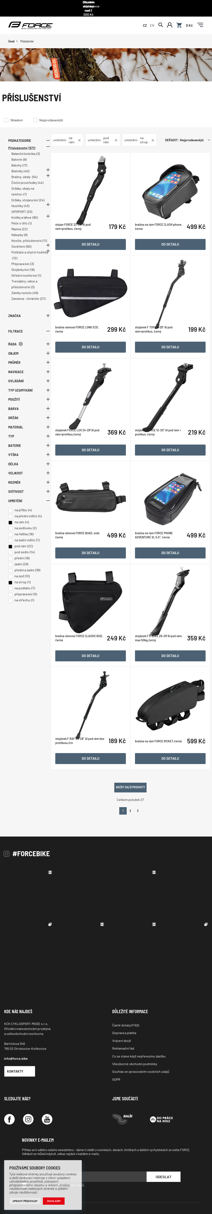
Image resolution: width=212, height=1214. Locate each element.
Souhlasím (55, 1200)
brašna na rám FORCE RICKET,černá (160, 745)
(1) (30, 221)
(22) (24, 227)
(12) (14, 256)
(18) (32, 267)
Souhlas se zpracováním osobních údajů (140, 1055)
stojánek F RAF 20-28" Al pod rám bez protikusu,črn (82, 745)
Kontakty (22, 1054)
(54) (34, 174)
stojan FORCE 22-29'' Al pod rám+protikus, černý (78, 242)
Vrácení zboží (121, 1024)
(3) (38, 151)
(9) (25, 232)
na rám (19, 520)
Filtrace (29, 328)
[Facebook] (9, 1102)
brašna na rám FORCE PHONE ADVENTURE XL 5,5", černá (156, 544)
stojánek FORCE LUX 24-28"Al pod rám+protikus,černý (82, 443)
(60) (28, 244)
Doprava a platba (124, 1016)
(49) (35, 290)
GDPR (116, 1063)
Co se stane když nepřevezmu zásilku (139, 1039)
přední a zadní (24, 568)
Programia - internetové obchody (177, 1199)
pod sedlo (21, 550)
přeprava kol (23, 592)
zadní (18, 562)
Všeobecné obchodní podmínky (134, 1047)
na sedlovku (23, 526)
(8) (24, 157)
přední (19, 556)
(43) (26, 203)
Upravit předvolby (26, 1200)
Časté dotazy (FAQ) (125, 1008)
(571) (32, 145)
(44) (40, 180)
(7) (24, 192)
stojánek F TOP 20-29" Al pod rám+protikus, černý (156, 343)
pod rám (20, 544)
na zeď (19, 574)
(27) (42, 296)
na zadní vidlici (24, 538)
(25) (29, 209)
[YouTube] (47, 1102)
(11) (45, 238)
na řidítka (21, 532)
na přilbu (20, 508)
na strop (20, 580)
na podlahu (22, 586)
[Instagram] (28, 1102)
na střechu (22, 598)
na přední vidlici (25, 514)
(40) (26, 169)
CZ (145, 21)
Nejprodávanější (51, 117)
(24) (41, 198)
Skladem (16, 117)
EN (152, 21)
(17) (25, 163)
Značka (29, 313)
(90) (35, 215)
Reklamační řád (123, 1032)
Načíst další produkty (132, 770)
